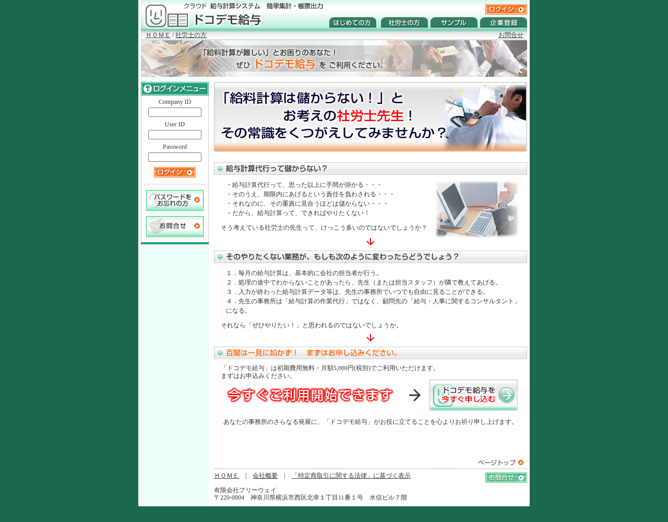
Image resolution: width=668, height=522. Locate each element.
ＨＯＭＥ (158, 35)
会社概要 (265, 475)
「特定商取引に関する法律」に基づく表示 (351, 475)
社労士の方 (191, 35)
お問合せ (510, 35)
